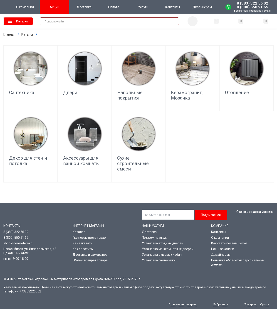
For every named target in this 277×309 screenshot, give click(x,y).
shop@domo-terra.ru (18, 243)
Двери (70, 92)
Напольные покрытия (130, 95)
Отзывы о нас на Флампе (255, 212)
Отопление (237, 92)
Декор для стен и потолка (28, 160)
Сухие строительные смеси (133, 163)
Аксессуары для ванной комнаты (81, 160)
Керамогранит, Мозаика (187, 95)
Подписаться (211, 215)
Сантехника (21, 92)
